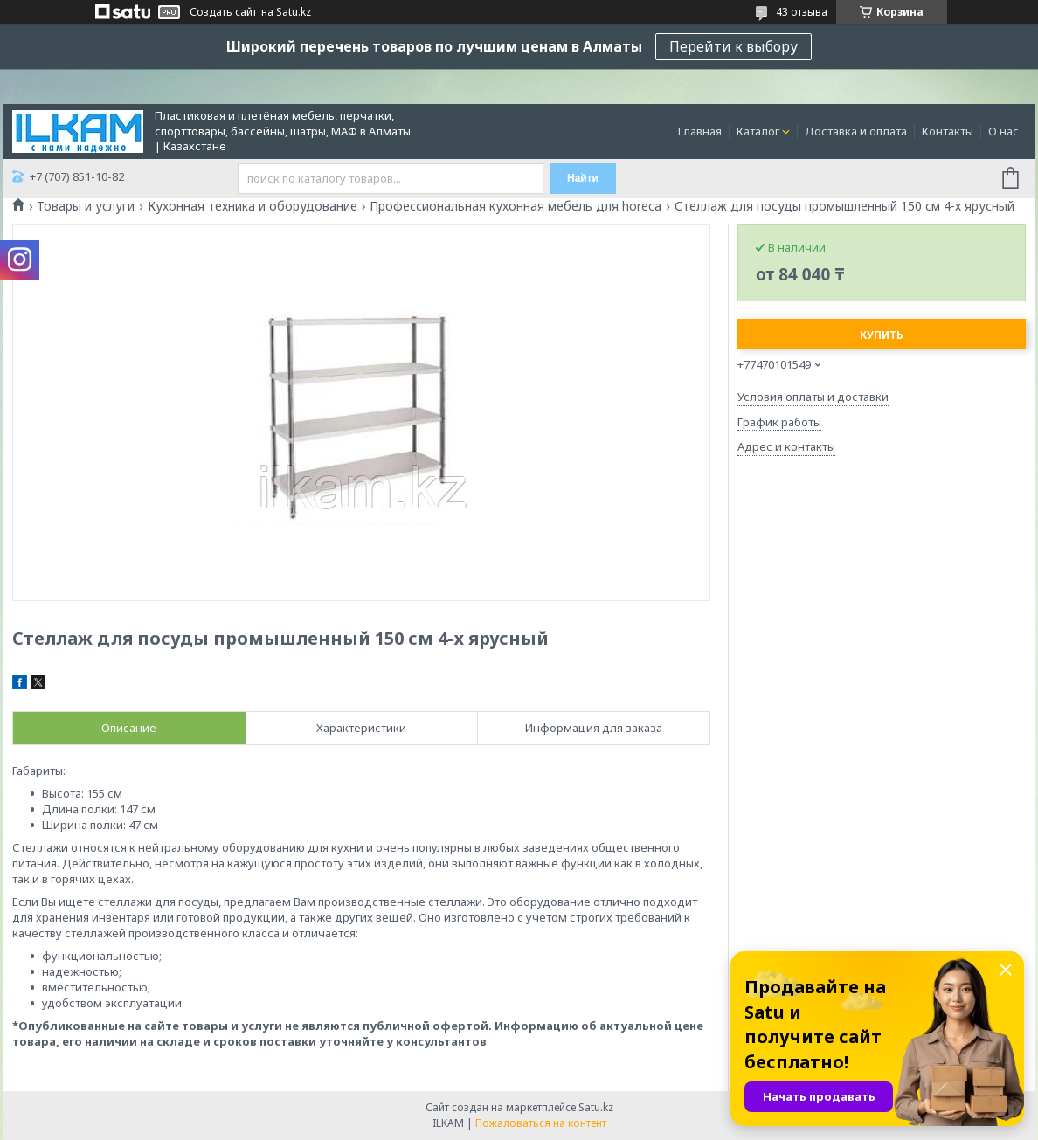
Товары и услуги (86, 206)
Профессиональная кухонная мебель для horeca (515, 206)
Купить (881, 335)
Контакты (947, 131)
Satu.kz (595, 1107)
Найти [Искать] (583, 178)
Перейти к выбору (733, 46)
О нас (1003, 131)
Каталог (758, 131)
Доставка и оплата (856, 131)
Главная (700, 131)
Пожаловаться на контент (540, 1123)
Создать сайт (223, 12)
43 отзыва (801, 11)
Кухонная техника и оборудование (252, 206)
